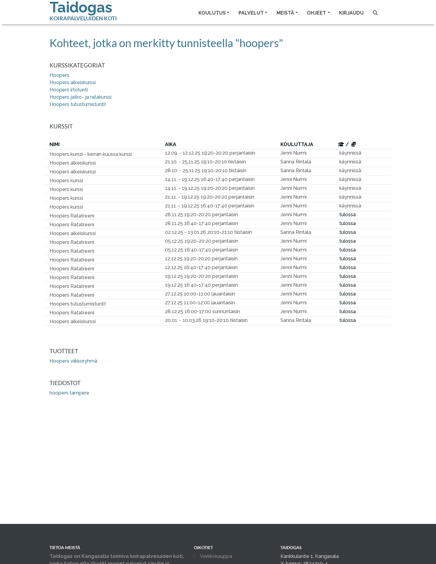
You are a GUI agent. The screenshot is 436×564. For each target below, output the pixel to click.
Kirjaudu (351, 13)
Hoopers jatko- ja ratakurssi (81, 97)
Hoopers (59, 75)
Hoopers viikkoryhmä (73, 361)
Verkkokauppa (216, 556)
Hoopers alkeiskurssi (73, 82)
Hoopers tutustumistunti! (78, 104)
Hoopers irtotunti (69, 90)
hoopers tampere (69, 393)
